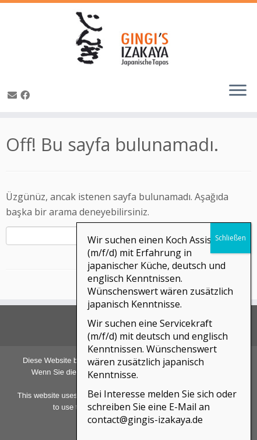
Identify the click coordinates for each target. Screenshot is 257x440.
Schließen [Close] (230, 352)
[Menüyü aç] (238, 91)
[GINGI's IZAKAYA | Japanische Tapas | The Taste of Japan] (128, 38)
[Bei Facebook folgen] (26, 95)
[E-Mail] (14, 95)
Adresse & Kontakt (130, 324)
